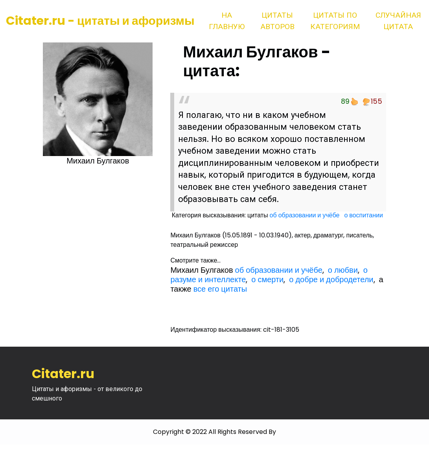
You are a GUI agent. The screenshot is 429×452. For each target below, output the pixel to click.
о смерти (267, 279)
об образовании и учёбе (305, 215)
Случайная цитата (398, 21)
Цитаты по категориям (335, 21)
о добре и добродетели (331, 279)
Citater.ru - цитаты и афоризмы (100, 21)
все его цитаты (220, 288)
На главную (227, 21)
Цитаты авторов (277, 21)
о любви (343, 270)
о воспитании (363, 215)
